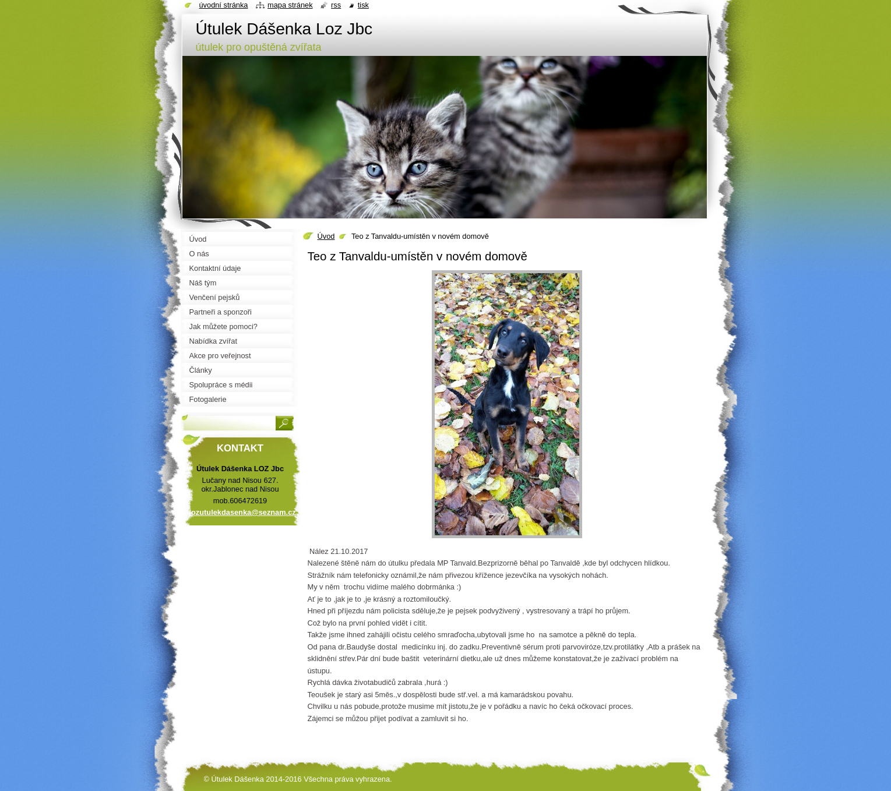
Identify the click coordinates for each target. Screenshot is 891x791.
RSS (336, 5)
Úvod (326, 236)
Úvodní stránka (223, 5)
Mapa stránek (290, 5)
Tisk (363, 5)
